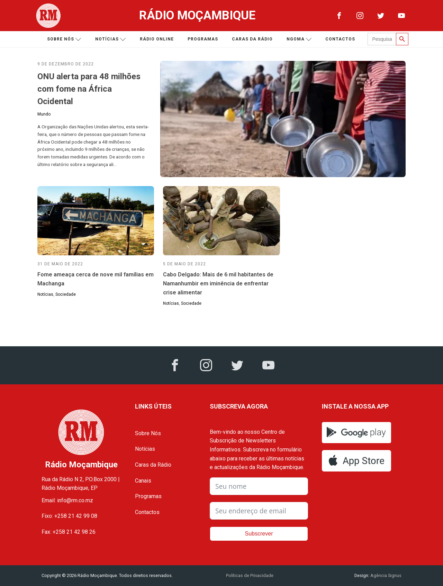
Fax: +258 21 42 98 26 (69, 532)
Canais (143, 480)
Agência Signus (385, 575)
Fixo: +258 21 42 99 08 (69, 516)
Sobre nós (64, 39)
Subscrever (259, 534)
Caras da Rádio (252, 39)
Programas (203, 39)
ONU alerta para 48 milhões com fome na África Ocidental (89, 89)
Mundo (44, 114)
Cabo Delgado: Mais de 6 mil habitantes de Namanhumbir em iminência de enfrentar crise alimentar (218, 283)
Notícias (110, 39)
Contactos (340, 39)
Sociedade (65, 294)
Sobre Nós (148, 433)
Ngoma (299, 39)
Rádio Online (157, 39)
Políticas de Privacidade (249, 575)
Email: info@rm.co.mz (67, 500)
